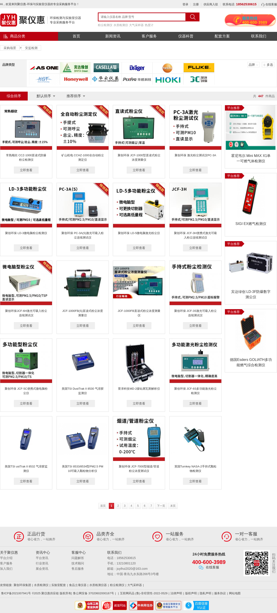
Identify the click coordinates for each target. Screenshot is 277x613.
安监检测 (31, 48)
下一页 (161, 505)
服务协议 (220, 593)
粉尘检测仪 (105, 25)
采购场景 (10, 48)
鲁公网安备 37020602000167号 (93, 593)
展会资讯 (42, 568)
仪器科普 (185, 36)
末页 (173, 505)
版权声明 (191, 593)
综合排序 (14, 96)
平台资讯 (42, 558)
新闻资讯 (112, 36)
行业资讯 (42, 563)
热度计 (149, 25)
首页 (76, 36)
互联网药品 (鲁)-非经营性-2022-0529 (144, 593)
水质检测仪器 (98, 585)
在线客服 (269, 4)
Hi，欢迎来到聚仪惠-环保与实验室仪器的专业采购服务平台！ (39, 4)
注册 (196, 4)
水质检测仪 (120, 25)
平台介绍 (6, 558)
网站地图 (235, 593)
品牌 (252, 64)
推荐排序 (74, 96)
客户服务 (149, 36)
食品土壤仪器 (77, 585)
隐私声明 (205, 593)
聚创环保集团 (22, 585)
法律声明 (176, 593)
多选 (270, 64)
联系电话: (239, 4)
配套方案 (222, 36)
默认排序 (44, 96)
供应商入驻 (211, 4)
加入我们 (6, 568)
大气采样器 (136, 25)
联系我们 (258, 36)
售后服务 (77, 568)
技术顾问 (77, 563)
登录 (185, 4)
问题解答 (77, 558)
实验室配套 (58, 585)
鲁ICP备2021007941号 (16, 593)
